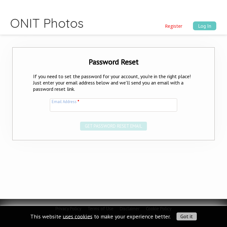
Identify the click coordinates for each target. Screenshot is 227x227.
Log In (204, 26)
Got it (186, 216)
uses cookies (77, 216)
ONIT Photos (47, 23)
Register (173, 26)
